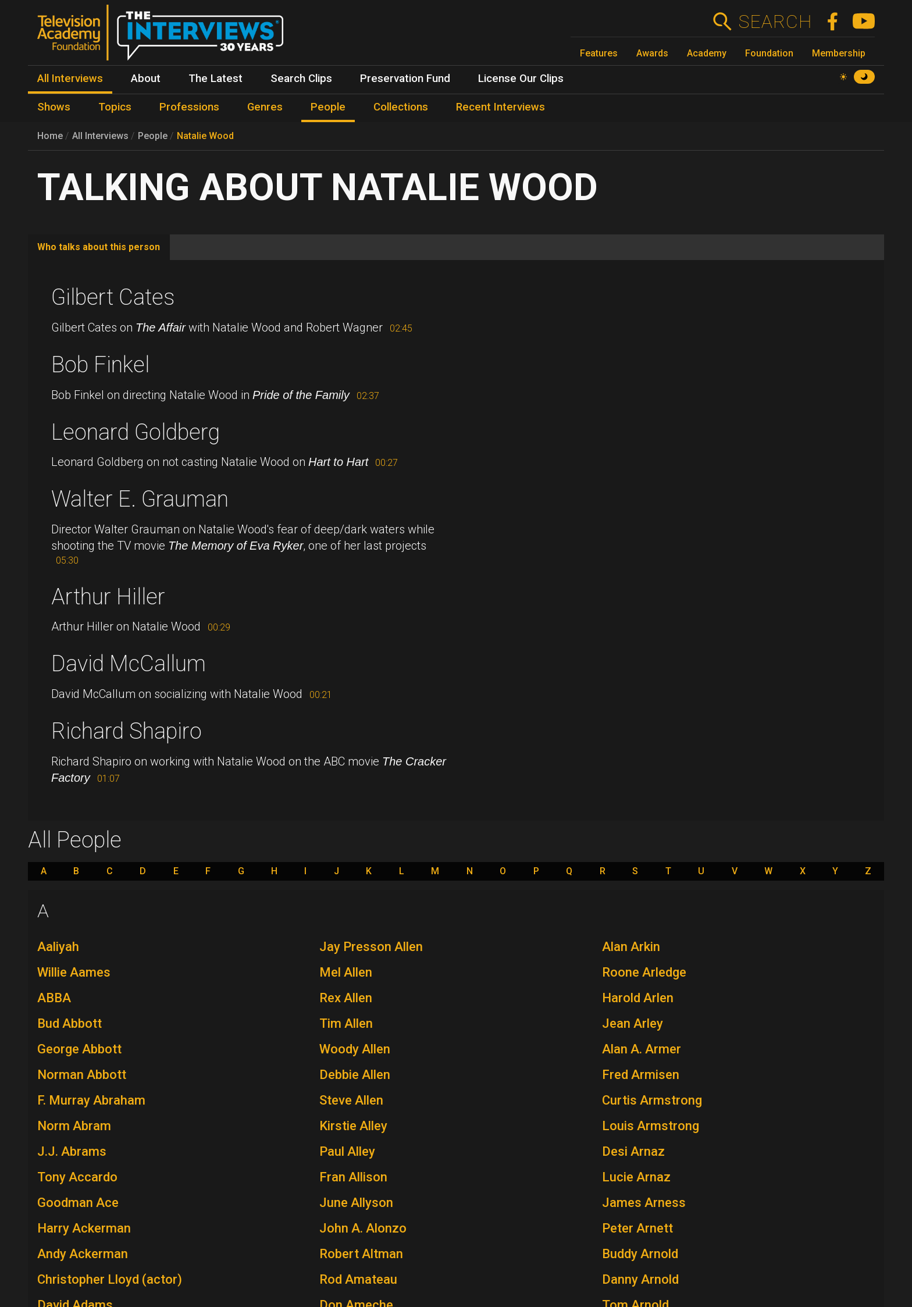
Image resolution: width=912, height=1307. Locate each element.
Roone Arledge (644, 972)
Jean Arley (632, 1023)
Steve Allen (351, 1100)
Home (50, 135)
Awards (652, 53)
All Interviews (100, 135)
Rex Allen (345, 998)
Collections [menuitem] (400, 107)
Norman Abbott (81, 1074)
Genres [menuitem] (265, 107)
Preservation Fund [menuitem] (405, 78)
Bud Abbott (69, 1023)
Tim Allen (346, 1023)
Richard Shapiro (126, 731)
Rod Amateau (358, 1279)
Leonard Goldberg (135, 432)
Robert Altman (361, 1254)
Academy (706, 53)
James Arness (644, 1202)
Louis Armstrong (650, 1126)
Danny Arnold (640, 1279)
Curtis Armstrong (652, 1100)
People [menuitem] (328, 107)
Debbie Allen (354, 1074)
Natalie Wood (205, 135)
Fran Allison (353, 1177)
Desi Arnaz (633, 1151)
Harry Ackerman (84, 1228)
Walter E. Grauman (140, 499)
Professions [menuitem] (189, 107)
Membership (838, 53)
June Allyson (356, 1202)
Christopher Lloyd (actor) (109, 1279)
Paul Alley (347, 1151)
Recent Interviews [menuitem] (500, 107)
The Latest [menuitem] (215, 78)
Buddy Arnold (640, 1254)
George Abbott (79, 1049)
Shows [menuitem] (53, 107)
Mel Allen (345, 972)
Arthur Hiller (108, 597)
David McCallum (128, 663)
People (153, 135)
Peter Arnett (637, 1228)
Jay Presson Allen (371, 946)
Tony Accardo (77, 1177)
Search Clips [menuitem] (301, 78)
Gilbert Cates (112, 297)
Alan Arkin (631, 946)
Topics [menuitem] (114, 107)
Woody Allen (354, 1049)
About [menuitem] (146, 78)
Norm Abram (74, 1126)
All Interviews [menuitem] (70, 78)
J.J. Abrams (71, 1151)
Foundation (769, 53)
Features (599, 53)
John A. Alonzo (363, 1228)
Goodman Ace (78, 1202)
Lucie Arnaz (636, 1177)
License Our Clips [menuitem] (521, 78)
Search (775, 21)
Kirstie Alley (353, 1126)
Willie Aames (74, 972)
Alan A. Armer (641, 1049)
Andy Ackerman (82, 1254)
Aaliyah (58, 946)
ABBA (54, 998)
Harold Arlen (638, 998)
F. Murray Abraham (91, 1100)
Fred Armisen (640, 1074)
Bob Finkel (100, 365)
